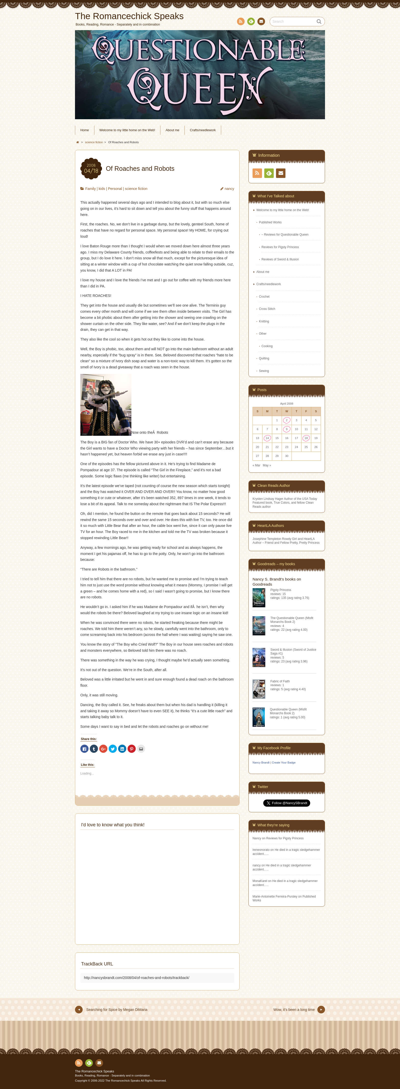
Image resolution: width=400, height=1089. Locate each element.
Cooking (267, 346)
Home (84, 130)
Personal (115, 189)
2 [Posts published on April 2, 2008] (287, 420)
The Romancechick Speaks (94, 1071)
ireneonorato (261, 850)
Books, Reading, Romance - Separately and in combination (112, 1075)
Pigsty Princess (280, 590)
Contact (260, 22)
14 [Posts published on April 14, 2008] (267, 438)
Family (90, 189)
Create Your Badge (284, 762)
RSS (240, 22)
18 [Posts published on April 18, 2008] (306, 438)
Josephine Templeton (267, 539)
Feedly (250, 22)
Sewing (264, 371)
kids (102, 189)
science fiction (136, 189)
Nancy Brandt (261, 762)
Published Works (270, 222)
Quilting (264, 358)
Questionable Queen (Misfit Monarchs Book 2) (288, 711)
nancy (229, 189)
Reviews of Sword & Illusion (280, 259)
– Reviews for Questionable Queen (284, 234)
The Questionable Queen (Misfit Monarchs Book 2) (291, 620)
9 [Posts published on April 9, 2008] (287, 429)
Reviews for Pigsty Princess (280, 247)
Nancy (257, 838)
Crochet (264, 296)
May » (267, 465)
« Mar (256, 465)
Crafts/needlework (203, 130)
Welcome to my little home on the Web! (127, 130)
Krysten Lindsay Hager (268, 499)
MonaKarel (260, 881)
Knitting (264, 321)
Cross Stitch (267, 309)
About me (172, 130)
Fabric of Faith (280, 681)
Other (263, 333)
